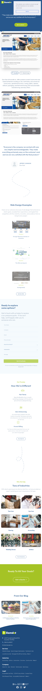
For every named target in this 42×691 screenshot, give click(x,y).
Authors (32, 559)
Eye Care (33, 515)
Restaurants (10, 620)
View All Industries (21, 556)
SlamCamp (25, 667)
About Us (4, 667)
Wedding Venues (9, 559)
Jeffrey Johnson (25, 167)
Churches (22, 660)
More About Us (21, 438)
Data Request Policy (7, 676)
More (29, 654)
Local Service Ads (6, 654)
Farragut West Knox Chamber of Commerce (21, 235)
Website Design (24, 73)
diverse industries (23, 493)
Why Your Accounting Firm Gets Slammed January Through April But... (31, 623)
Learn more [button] (19, 7)
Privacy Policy (27, 359)
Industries (5, 658)
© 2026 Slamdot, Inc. (7, 645)
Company (5, 664)
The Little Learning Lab (21, 260)
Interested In (11, 348)
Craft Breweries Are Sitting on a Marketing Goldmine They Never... (11, 623)
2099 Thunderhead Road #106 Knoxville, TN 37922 (11, 639)
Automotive (16, 660)
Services (5, 648)
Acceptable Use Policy (7, 673)
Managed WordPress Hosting (19, 654)
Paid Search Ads (30, 651)
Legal (4, 671)
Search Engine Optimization (18, 651)
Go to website (21, 25)
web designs (26, 214)
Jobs (9, 667)
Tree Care (9, 515)
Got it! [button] (27, 11)
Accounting (33, 537)
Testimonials (19, 667)
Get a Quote (21, 585)
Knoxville (15, 73)
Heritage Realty (21, 285)
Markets (13, 667)
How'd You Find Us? (12, 344)
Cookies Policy (28, 673)
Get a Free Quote (21, 356)
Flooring (9, 537)
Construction (29, 660)
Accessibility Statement (19, 676)
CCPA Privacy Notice (19, 673)
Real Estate (21, 283)
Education (21, 259)
